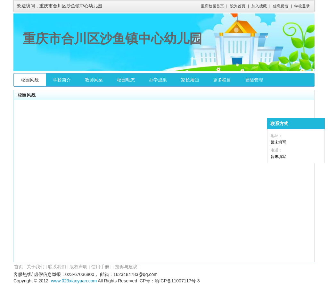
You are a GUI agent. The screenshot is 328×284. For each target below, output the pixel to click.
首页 (18, 266)
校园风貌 (30, 79)
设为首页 (237, 6)
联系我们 (57, 266)
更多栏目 (222, 79)
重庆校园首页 (212, 6)
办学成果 (158, 79)
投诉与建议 (126, 266)
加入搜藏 (259, 6)
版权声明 (78, 266)
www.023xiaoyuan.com (74, 280)
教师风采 (94, 79)
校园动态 (126, 79)
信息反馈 (280, 6)
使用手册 (100, 266)
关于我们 (36, 266)
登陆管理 (254, 79)
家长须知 (190, 79)
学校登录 (302, 6)
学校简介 (62, 79)
